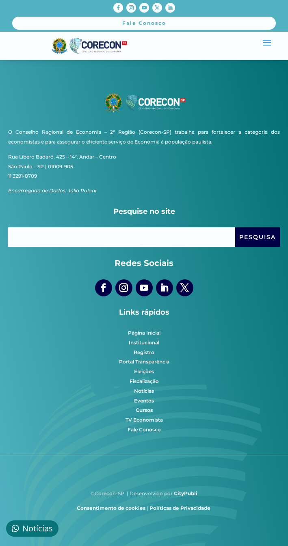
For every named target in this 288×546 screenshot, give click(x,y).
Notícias (144, 391)
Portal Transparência (144, 362)
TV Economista (144, 420)
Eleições (144, 371)
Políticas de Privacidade (179, 508)
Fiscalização (144, 381)
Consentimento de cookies (111, 508)
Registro (144, 352)
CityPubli (185, 493)
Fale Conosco (144, 429)
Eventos (144, 401)
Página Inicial (144, 333)
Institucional (144, 342)
